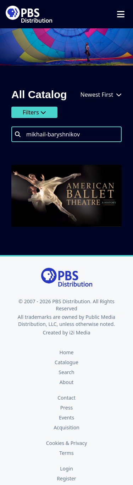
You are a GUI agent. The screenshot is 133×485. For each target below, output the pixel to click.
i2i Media (79, 332)
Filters (34, 112)
